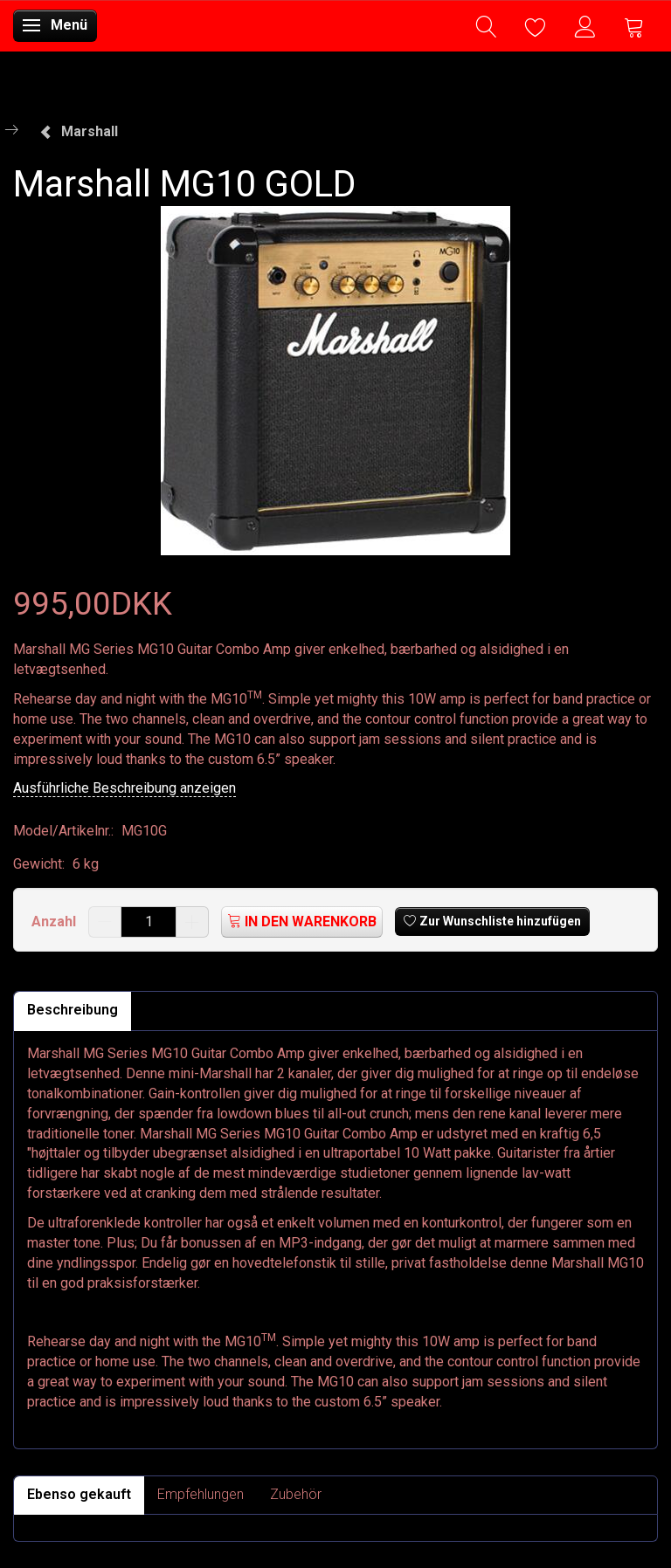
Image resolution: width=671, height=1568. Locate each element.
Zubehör (296, 1494)
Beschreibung (72, 1009)
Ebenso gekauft (79, 1494)
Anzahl (55, 921)
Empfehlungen (200, 1494)
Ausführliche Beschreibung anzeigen (124, 788)
